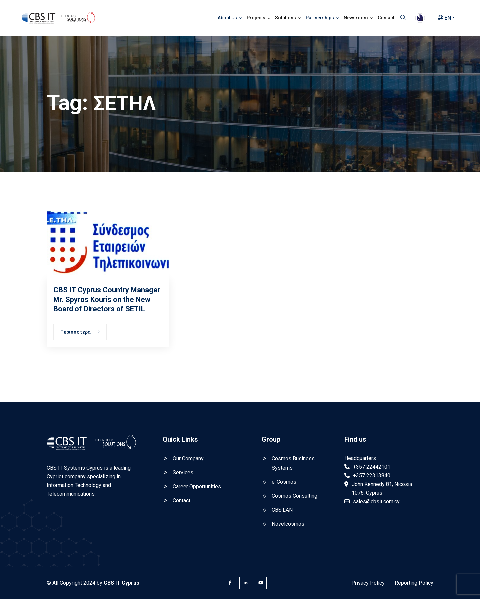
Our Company (188, 458)
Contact (386, 17)
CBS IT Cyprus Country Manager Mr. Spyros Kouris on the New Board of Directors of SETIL (106, 299)
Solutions (285, 17)
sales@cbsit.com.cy (376, 501)
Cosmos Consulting (294, 496)
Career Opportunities (197, 486)
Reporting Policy (414, 583)
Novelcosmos (288, 524)
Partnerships (320, 17)
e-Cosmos (284, 482)
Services (183, 472)
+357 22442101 (371, 467)
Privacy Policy (368, 583)
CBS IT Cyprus (121, 583)
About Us (227, 17)
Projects (256, 17)
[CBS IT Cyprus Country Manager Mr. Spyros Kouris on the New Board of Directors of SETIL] (108, 242)
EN (444, 18)
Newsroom (356, 17)
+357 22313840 (371, 475)
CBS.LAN (282, 510)
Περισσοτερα (80, 332)
